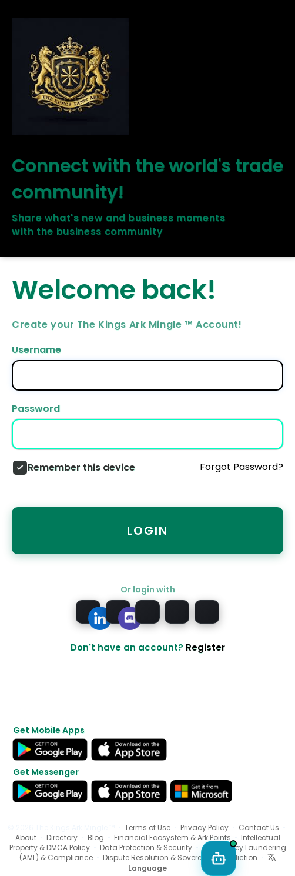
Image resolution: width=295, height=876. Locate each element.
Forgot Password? (241, 467)
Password (36, 408)
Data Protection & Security (146, 847)
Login (147, 530)
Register (205, 647)
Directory (62, 837)
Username (36, 350)
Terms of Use (147, 827)
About (25, 837)
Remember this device (81, 467)
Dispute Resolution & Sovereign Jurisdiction (180, 857)
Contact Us (259, 827)
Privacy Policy (204, 827)
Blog (96, 837)
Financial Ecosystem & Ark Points (172, 837)
